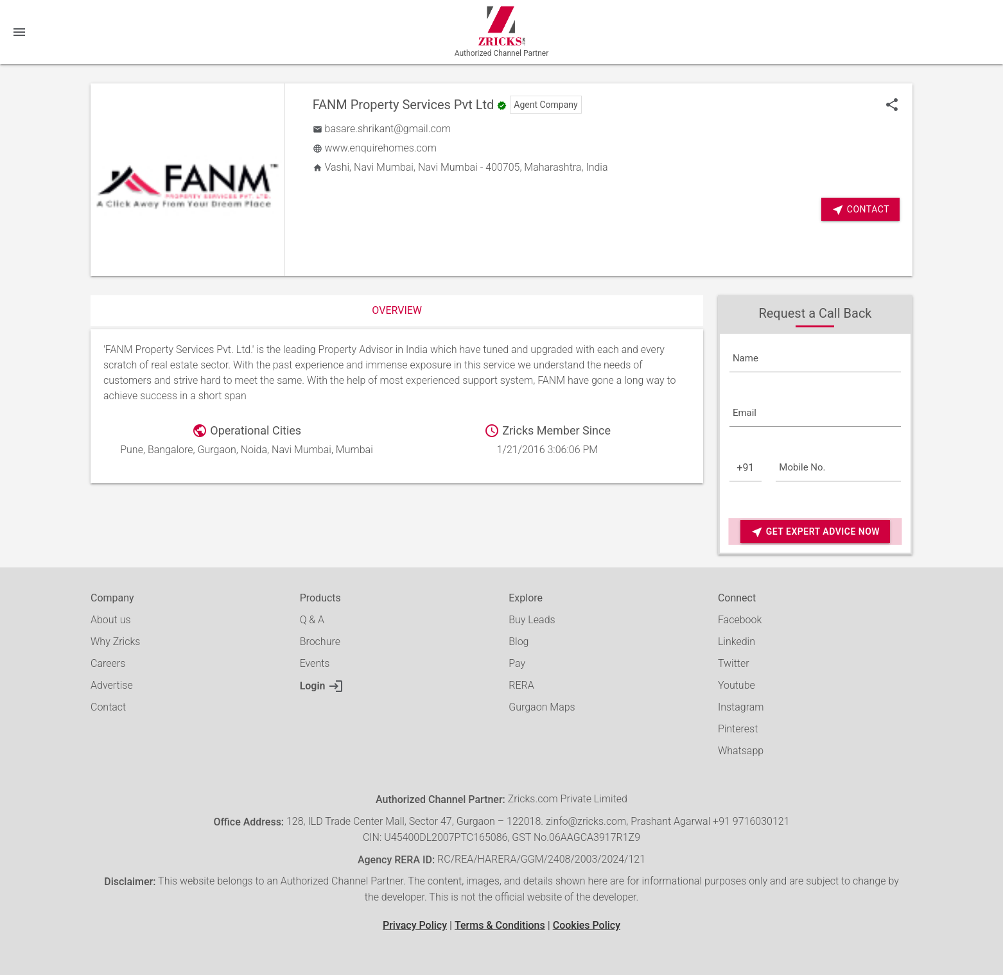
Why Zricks (115, 641)
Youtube (736, 685)
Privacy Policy (415, 925)
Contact (860, 209)
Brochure (320, 641)
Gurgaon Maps (542, 707)
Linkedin (736, 641)
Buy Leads (532, 620)
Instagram (741, 707)
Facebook (740, 620)
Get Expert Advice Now (815, 532)
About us (111, 620)
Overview (397, 310)
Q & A (312, 620)
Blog (518, 641)
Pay (517, 663)
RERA (521, 685)
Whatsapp (740, 751)
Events (315, 663)
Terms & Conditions (500, 925)
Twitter (733, 663)
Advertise (112, 685)
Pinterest (738, 729)
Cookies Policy (586, 925)
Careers (108, 663)
